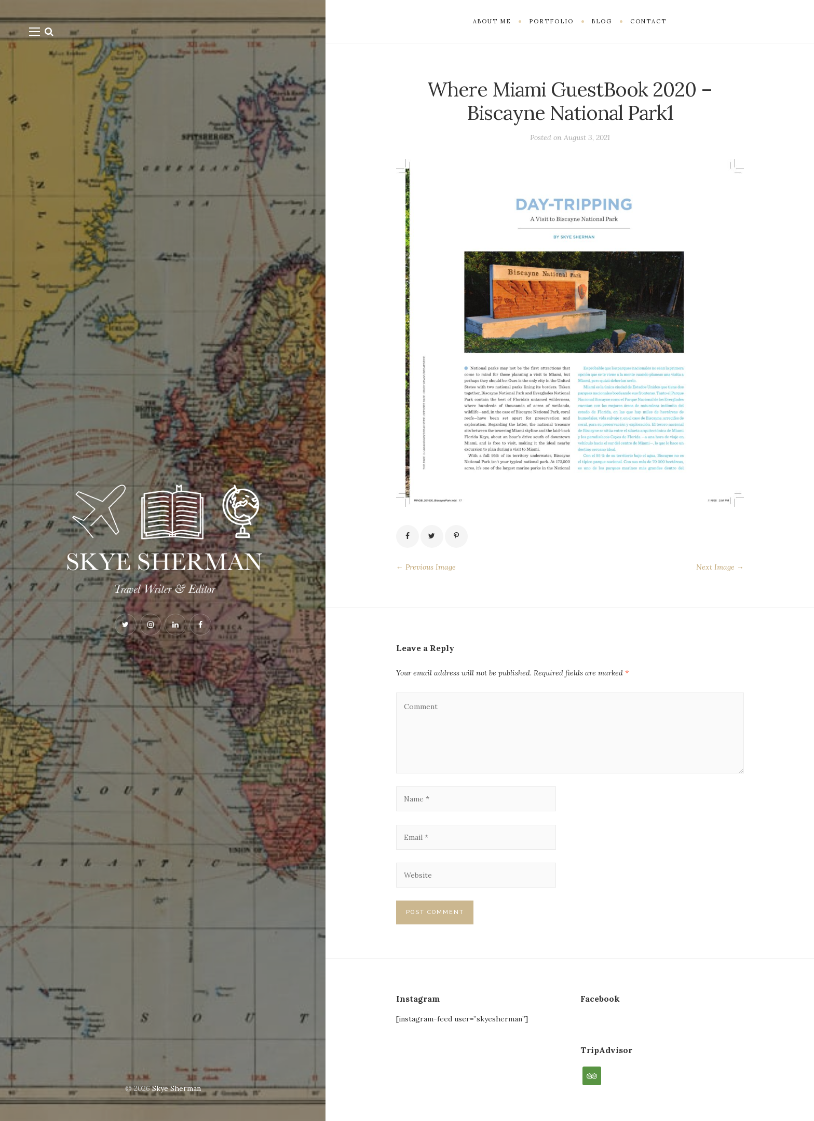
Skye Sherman (176, 1088)
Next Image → (720, 567)
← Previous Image (426, 567)
